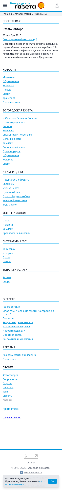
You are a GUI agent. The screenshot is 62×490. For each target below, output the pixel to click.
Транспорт (9, 97)
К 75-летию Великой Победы (20, 118)
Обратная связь (12, 353)
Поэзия (7, 261)
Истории (8, 253)
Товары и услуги (15, 269)
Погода (7, 89)
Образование (11, 81)
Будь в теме (10, 204)
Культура (8, 159)
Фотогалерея (10, 393)
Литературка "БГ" (15, 241)
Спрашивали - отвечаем (17, 134)
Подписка (8, 337)
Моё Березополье (16, 213)
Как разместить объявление (19, 373)
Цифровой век (11, 192)
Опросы (7, 402)
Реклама (9, 366)
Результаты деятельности (18, 341)
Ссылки (31, 462)
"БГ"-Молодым (13, 172)
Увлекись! (9, 183)
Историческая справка (16, 345)
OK (52, 481)
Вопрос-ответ (11, 398)
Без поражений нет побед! (20, 39)
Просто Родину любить (16, 196)
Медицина (9, 77)
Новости (9, 69)
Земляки (8, 143)
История (8, 224)
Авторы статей (23, 13)
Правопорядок (11, 151)
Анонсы (7, 126)
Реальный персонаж (15, 200)
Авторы (7, 418)
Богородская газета (18, 110)
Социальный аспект (14, 147)
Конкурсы (8, 130)
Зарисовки (9, 248)
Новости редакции (14, 122)
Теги (5, 410)
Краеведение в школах (16, 233)
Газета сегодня (12, 325)
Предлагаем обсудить (16, 179)
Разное (7, 277)
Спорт (6, 93)
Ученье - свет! (11, 188)
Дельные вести (12, 138)
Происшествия (12, 102)
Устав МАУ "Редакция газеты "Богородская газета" (28, 331)
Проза (6, 220)
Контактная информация (18, 357)
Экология (8, 85)
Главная (7, 13)
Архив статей (11, 428)
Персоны (8, 406)
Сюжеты (7, 414)
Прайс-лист (9, 378)
